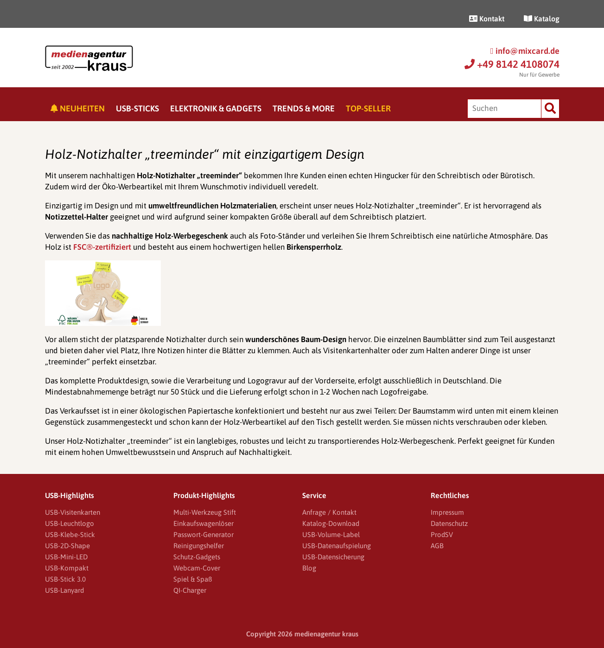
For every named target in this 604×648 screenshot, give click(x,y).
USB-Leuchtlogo (69, 523)
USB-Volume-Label (331, 534)
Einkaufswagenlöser (203, 523)
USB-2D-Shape (67, 546)
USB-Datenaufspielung (336, 546)
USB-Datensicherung (333, 557)
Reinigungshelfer (198, 546)
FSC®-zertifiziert (102, 247)
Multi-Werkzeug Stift (204, 512)
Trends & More (304, 108)
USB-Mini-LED (66, 557)
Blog (309, 568)
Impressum (447, 512)
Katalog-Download (330, 523)
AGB (437, 546)
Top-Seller (368, 108)
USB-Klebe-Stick (70, 534)
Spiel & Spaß (192, 579)
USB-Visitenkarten (72, 512)
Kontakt (486, 18)
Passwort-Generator (203, 534)
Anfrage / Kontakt (329, 512)
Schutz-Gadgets (196, 557)
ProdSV (442, 534)
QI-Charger (189, 590)
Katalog (541, 18)
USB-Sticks (137, 108)
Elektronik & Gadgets (215, 108)
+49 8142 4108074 (511, 64)
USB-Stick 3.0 (65, 579)
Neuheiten (78, 108)
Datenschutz (449, 523)
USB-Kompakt (67, 568)
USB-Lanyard (64, 590)
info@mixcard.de (524, 51)
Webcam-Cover (196, 568)
